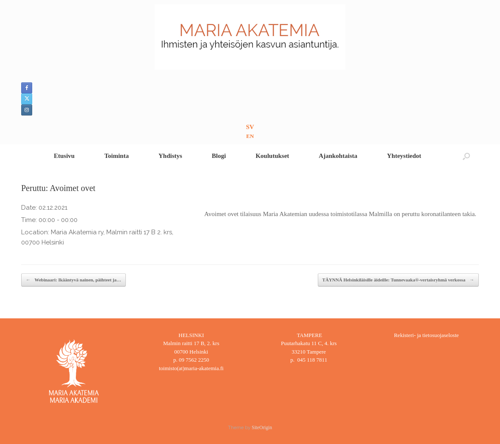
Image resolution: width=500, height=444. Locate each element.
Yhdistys (170, 155)
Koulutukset (272, 155)
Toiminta (116, 155)
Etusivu (64, 155)
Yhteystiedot (404, 155)
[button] (466, 156)
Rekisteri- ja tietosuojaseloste (426, 335)
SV (250, 127)
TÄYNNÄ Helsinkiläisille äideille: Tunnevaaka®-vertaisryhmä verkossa (398, 280)
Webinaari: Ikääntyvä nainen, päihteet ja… (73, 280)
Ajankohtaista (338, 155)
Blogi (219, 155)
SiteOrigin (262, 427)
